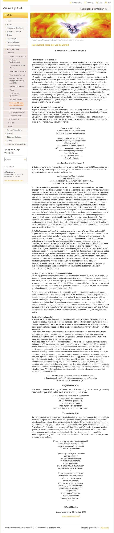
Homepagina (77, 3)
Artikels (53, 40)
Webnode (105, 528)
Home (34, 40)
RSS (100, 3)
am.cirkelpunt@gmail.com (13, 180)
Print (109, 3)
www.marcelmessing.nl (71, 516)
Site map (90, 3)
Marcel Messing (43, 40)
